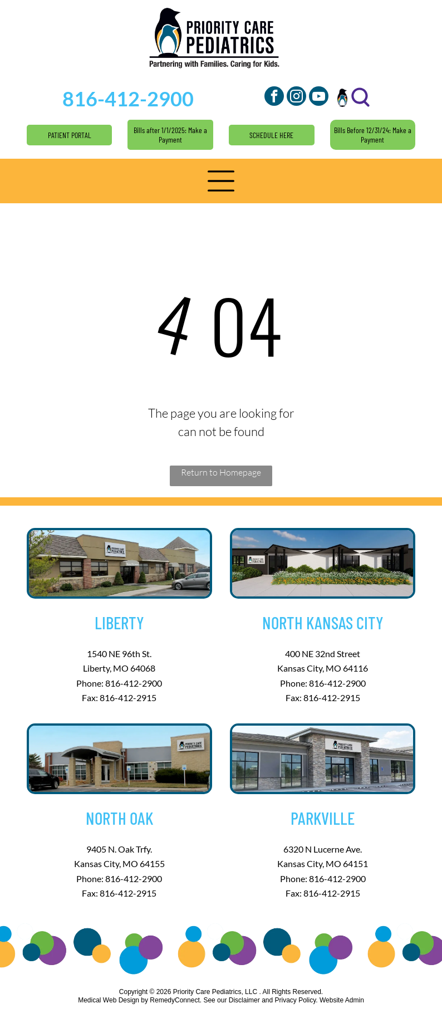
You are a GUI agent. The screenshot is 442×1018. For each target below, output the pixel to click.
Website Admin (342, 1000)
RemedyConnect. (176, 1000)
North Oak (119, 817)
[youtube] (318, 97)
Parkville (323, 817)
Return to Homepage (221, 472)
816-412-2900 (133, 683)
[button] (221, 181)
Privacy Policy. (296, 1000)
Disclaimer (244, 1000)
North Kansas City (323, 622)
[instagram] (296, 97)
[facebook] (274, 97)
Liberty (119, 622)
